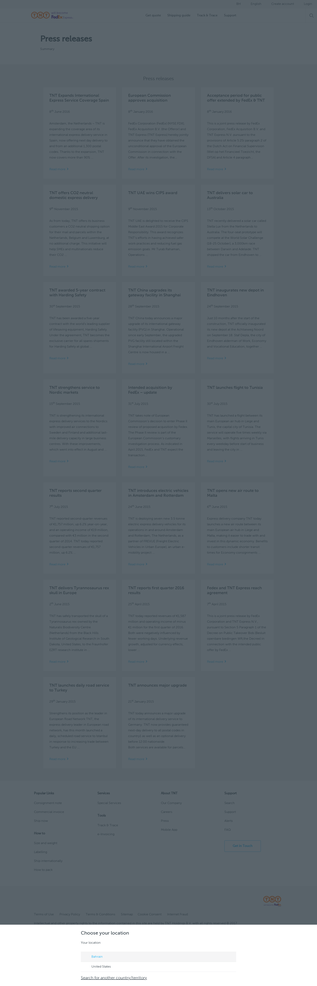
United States (97, 967)
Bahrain (93, 957)
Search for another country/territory (114, 978)
